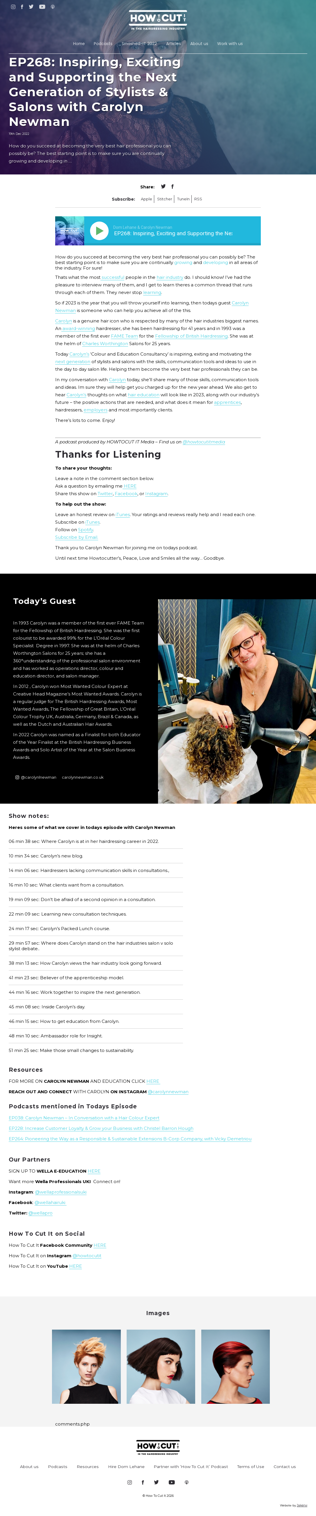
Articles (173, 44)
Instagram (156, 493)
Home (79, 44)
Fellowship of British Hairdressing (191, 336)
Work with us (230, 44)
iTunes (123, 514)
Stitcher (164, 199)
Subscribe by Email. (76, 537)
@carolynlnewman (35, 777)
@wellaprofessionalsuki (61, 1192)
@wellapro (40, 1213)
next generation (72, 361)
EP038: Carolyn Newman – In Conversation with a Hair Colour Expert (84, 1118)
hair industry (170, 277)
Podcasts (103, 44)
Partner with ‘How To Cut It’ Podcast (191, 1466)
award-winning (78, 328)
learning (152, 292)
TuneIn (183, 199)
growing (183, 262)
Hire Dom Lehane (126, 1466)
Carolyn (63, 321)
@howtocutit (87, 1255)
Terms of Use (250, 1466)
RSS (198, 199)
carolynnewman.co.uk (82, 777)
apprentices (227, 402)
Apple (146, 199)
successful (112, 277)
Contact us (285, 1466)
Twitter (105, 493)
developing (215, 262)
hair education (143, 394)
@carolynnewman (168, 1091)
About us (199, 44)
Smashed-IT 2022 (139, 44)
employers (95, 410)
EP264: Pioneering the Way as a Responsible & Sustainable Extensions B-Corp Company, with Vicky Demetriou (130, 1139)
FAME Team (124, 336)
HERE (130, 486)
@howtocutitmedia (204, 442)
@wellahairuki (51, 1202)
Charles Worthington (105, 343)
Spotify (85, 529)
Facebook (126, 493)
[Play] (100, 230)
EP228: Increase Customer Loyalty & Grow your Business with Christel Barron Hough (101, 1128)
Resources (88, 1466)
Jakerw (302, 1505)
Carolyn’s (79, 354)
